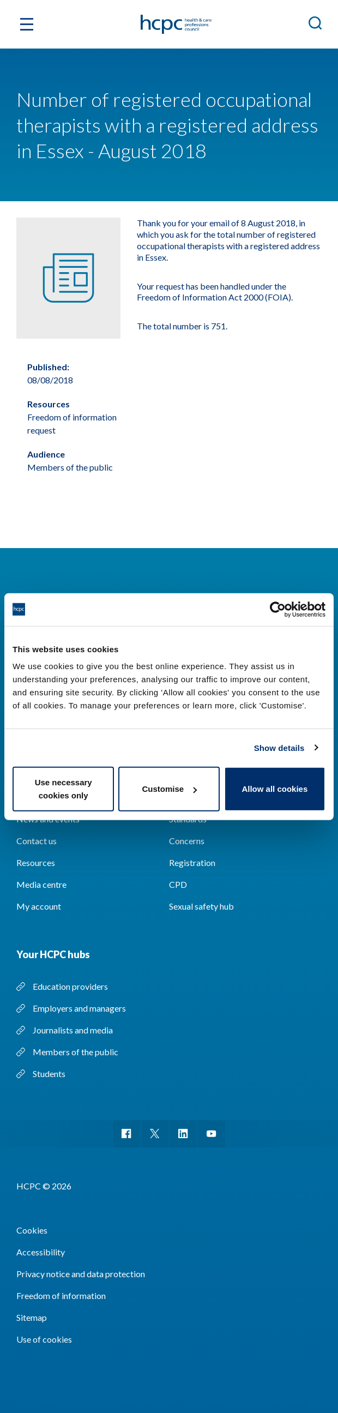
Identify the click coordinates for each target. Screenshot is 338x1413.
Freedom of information (61, 1295)
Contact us (36, 840)
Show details (279, 747)
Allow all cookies (274, 788)
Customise (169, 788)
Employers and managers (79, 1008)
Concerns (186, 840)
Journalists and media (73, 1030)
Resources (35, 862)
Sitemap (31, 1317)
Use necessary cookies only (63, 789)
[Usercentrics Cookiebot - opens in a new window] (277, 609)
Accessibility (40, 1252)
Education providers (70, 986)
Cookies (31, 1230)
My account (38, 906)
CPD (178, 884)
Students (49, 1073)
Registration (192, 862)
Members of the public (75, 1052)
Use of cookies (44, 1339)
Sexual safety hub (201, 906)
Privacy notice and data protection (80, 1273)
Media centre (41, 884)
